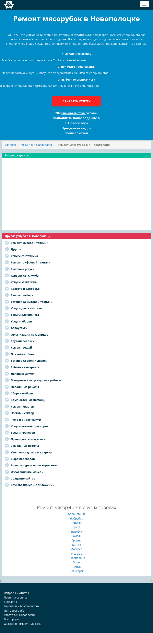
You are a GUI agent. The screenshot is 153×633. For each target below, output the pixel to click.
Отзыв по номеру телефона (22, 624)
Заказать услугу (76, 101)
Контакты (10, 602)
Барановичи (76, 514)
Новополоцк (76, 558)
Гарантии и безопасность (21, 606)
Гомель (76, 536)
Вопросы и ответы (16, 593)
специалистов (73, 113)
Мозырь (76, 553)
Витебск (76, 531)
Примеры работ (15, 610)
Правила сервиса (16, 597)
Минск (76, 545)
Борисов (76, 523)
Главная (10, 145)
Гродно (76, 540)
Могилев (76, 549)
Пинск (76, 567)
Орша (76, 562)
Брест (76, 527)
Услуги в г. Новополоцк (37, 145)
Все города (11, 619)
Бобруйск (76, 518)
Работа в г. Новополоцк (19, 615)
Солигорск (77, 571)
